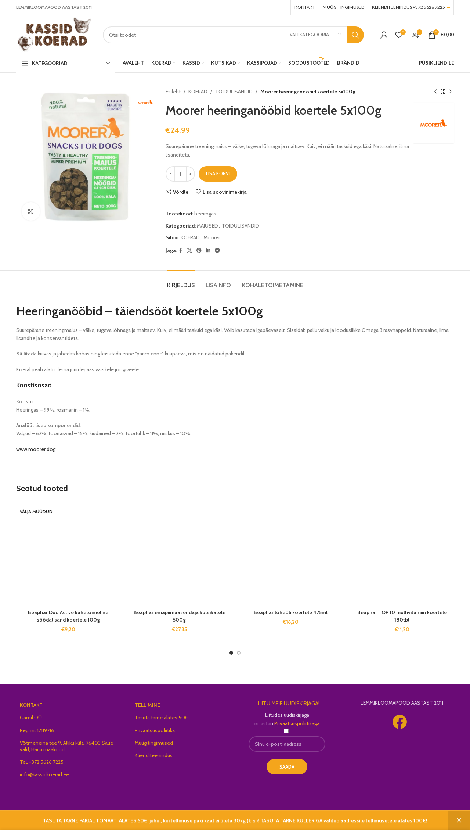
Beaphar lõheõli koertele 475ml (291, 612)
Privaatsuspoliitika (155, 723)
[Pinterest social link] (199, 250)
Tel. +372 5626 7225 (42, 755)
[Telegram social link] (217, 250)
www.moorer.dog (35, 449)
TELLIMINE (147, 698)
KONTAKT (31, 698)
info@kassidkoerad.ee (44, 767)
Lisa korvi (218, 173)
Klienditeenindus (154, 748)
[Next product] (450, 91)
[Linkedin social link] (208, 250)
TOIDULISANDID (234, 91)
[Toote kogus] (180, 174)
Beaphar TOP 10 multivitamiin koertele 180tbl (402, 616)
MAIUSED (207, 225)
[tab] (181, 281)
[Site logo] (54, 34)
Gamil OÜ (31, 710)
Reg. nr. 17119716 (37, 723)
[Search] (233, 34)
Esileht (173, 91)
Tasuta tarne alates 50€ (161, 710)
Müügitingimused (154, 735)
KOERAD (197, 91)
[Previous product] (435, 91)
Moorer (211, 237)
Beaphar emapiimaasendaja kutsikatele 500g (179, 616)
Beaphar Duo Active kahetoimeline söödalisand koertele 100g (68, 520)
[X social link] (189, 250)
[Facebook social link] (181, 250)
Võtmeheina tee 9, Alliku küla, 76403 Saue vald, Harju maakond (66, 738)
